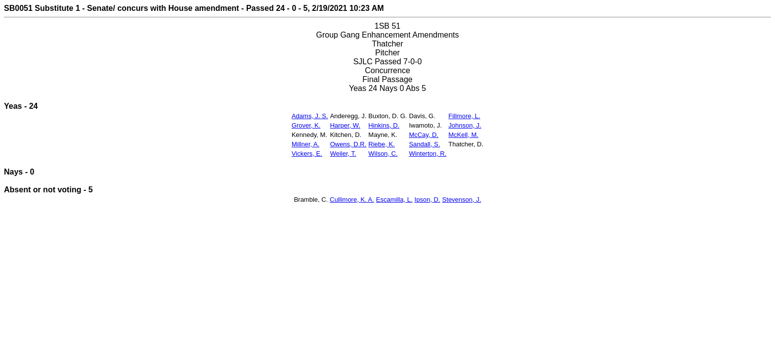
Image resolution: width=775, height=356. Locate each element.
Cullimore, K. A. (352, 199)
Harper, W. (345, 125)
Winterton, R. (427, 153)
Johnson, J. (464, 125)
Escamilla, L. (394, 199)
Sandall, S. (424, 144)
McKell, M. (463, 134)
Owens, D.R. (348, 144)
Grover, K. (306, 125)
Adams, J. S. (310, 116)
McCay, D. (423, 134)
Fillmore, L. (464, 116)
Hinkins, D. (383, 125)
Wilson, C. (382, 153)
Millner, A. (305, 144)
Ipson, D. (427, 199)
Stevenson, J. (461, 199)
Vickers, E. (307, 153)
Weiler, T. (343, 153)
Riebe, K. (381, 144)
